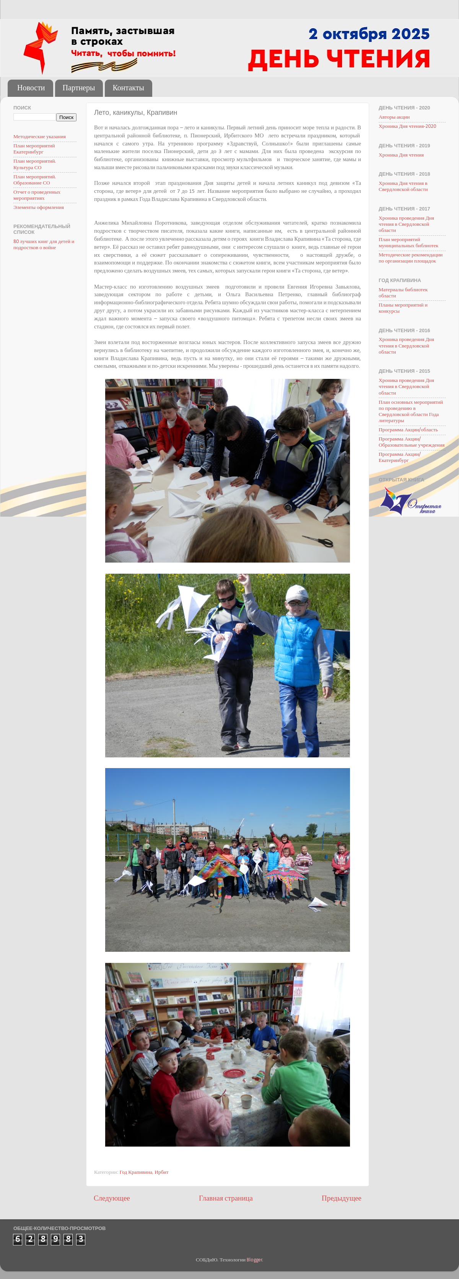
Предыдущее (341, 1198)
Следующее (112, 1198)
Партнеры (79, 88)
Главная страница (226, 1198)
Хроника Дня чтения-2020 (407, 126)
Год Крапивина (136, 1172)
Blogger (254, 1260)
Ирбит (162, 1172)
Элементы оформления (38, 207)
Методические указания (39, 136)
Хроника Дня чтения (401, 155)
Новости (31, 88)
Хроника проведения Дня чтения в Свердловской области (406, 224)
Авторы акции (394, 117)
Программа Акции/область (408, 429)
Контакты (128, 88)
